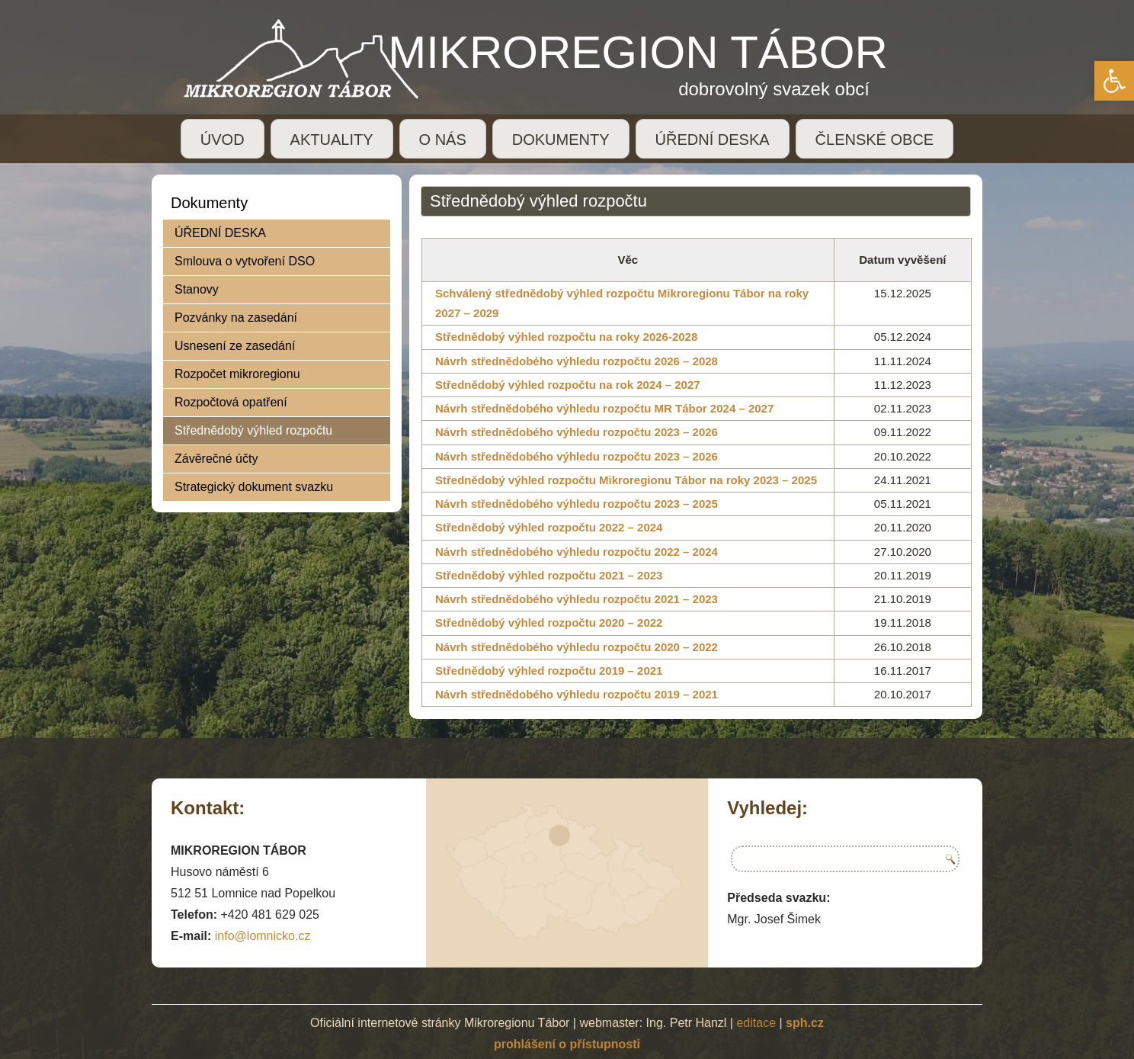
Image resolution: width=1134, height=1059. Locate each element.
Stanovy (197, 289)
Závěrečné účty (216, 458)
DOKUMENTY (561, 139)
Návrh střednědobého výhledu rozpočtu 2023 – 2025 (576, 503)
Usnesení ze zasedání (235, 345)
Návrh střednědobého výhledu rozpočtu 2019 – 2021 (576, 694)
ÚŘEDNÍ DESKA (712, 139)
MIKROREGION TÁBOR (638, 52)
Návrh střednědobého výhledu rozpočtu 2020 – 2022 (576, 646)
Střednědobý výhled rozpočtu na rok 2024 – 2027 (567, 384)
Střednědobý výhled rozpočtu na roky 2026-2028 (566, 336)
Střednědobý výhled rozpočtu (253, 430)
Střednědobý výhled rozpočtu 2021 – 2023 (548, 575)
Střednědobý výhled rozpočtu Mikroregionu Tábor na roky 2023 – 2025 (626, 479)
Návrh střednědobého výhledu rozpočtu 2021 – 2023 (576, 598)
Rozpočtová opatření (231, 402)
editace (756, 1022)
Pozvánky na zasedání (236, 317)
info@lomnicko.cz (263, 935)
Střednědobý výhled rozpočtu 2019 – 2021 (548, 670)
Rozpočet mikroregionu (237, 373)
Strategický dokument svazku (254, 486)
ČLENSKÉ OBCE (874, 139)
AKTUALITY (331, 139)
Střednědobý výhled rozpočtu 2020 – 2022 (548, 622)
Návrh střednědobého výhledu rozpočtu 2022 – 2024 (576, 551)
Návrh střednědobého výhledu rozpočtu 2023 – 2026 (576, 431)
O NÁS (442, 139)
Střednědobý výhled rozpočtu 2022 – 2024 (548, 527)
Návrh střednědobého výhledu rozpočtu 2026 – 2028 (576, 361)
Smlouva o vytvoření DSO (245, 261)
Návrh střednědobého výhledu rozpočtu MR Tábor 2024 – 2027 (604, 408)
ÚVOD (222, 139)
